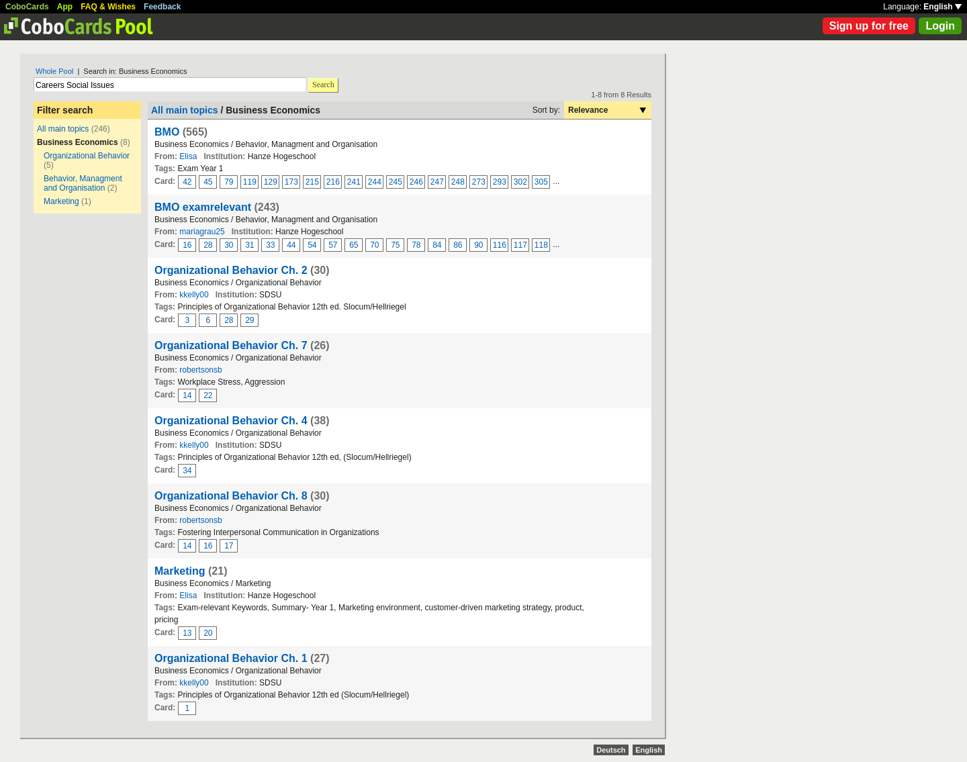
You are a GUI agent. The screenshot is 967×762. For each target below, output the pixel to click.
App (65, 6)
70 (374, 245)
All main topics (63, 129)
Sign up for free (869, 26)
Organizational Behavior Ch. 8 (231, 496)
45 (207, 182)
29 (249, 320)
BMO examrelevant (202, 207)
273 (479, 182)
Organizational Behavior (87, 155)
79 (228, 182)
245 (395, 182)
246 (416, 182)
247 (437, 182)
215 (312, 182)
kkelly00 (193, 294)
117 (520, 245)
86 (457, 245)
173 (291, 182)
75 (395, 245)
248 (458, 182)
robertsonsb (200, 370)
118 (541, 245)
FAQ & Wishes (108, 6)
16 (187, 245)
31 (249, 245)
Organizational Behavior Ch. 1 (231, 658)
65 (353, 245)
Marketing (61, 201)
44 (291, 245)
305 (541, 182)
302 (520, 182)
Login (940, 26)
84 (436, 245)
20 (207, 633)
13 (187, 633)
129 (270, 182)
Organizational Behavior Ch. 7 (231, 345)
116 (499, 245)
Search (323, 84)
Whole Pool (54, 71)
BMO (166, 132)
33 (270, 245)
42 (187, 182)
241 (354, 182)
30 (228, 245)
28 (207, 245)
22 (207, 395)
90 (478, 245)
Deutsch (610, 750)
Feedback (162, 6)
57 (332, 245)
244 (374, 182)
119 (250, 182)
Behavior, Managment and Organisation (83, 183)
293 (499, 182)
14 (187, 395)
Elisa (188, 156)
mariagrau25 (201, 231)
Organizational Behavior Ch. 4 (231, 420)
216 (333, 182)
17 (228, 546)
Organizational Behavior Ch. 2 (231, 270)
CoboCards (27, 6)
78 (416, 245)
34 (187, 470)
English (942, 6)
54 (312, 245)
